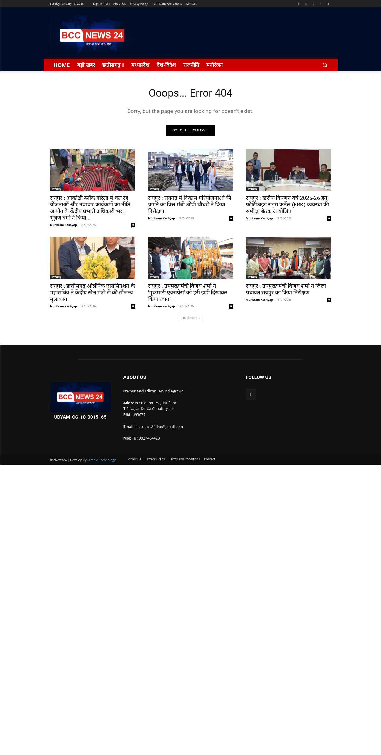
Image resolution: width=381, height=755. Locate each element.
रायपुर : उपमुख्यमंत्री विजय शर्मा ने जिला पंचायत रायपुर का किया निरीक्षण (286, 289)
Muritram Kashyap (63, 225)
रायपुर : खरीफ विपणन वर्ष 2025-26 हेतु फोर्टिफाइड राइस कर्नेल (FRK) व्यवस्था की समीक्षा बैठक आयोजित (287, 205)
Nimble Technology (101, 460)
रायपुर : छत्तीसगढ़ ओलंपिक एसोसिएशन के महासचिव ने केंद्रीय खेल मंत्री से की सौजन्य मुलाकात (92, 293)
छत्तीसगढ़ (56, 189)
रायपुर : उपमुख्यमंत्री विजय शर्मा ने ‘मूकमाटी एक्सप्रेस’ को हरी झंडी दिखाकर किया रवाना (187, 293)
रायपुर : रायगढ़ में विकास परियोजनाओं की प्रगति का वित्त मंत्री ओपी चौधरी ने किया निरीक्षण (189, 205)
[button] (325, 65)
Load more (190, 318)
